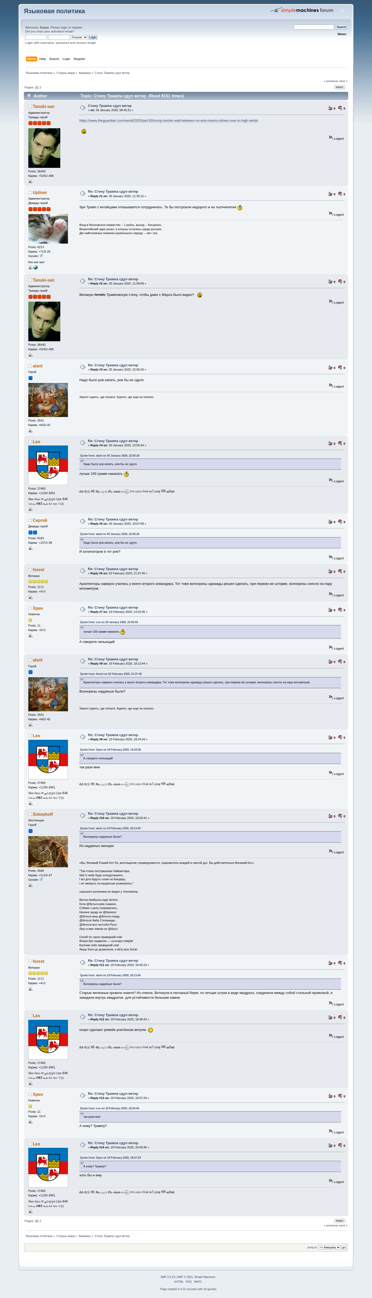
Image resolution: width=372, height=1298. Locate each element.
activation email (61, 31)
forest (38, 569)
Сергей (40, 520)
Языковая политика (54, 11)
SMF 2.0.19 (167, 1277)
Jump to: (312, 1247)
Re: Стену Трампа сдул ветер (113, 191)
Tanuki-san (43, 106)
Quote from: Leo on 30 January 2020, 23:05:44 (109, 622)
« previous (331, 81)
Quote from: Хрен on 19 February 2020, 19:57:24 (110, 1157)
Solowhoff (43, 814)
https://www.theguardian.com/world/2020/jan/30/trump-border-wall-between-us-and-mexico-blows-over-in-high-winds (168, 120)
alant (38, 366)
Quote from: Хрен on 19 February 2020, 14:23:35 (110, 749)
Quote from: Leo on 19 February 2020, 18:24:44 (109, 1108)
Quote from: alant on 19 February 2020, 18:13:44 (110, 828)
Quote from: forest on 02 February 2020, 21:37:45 (111, 673)
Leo (36, 441)
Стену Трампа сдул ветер (110, 106)
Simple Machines (204, 1277)
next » (343, 81)
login (64, 27)
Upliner (40, 192)
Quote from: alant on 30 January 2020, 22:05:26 (109, 455)
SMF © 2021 (185, 1277)
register (77, 27)
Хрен (38, 608)
